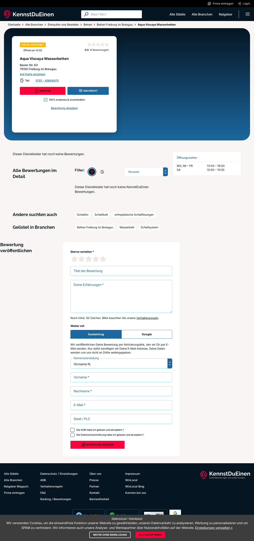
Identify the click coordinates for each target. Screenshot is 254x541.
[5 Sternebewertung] (103, 259)
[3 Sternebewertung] (89, 259)
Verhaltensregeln (147, 318)
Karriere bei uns (135, 492)
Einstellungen (69, 473)
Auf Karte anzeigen (32, 74)
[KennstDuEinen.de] (29, 14)
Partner (94, 486)
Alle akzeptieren (150, 534)
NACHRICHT (88, 91)
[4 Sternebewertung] (96, 259)
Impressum (132, 473)
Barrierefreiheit (99, 499)
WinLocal (131, 480)
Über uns (95, 473)
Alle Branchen (202, 14)
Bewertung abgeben (64, 108)
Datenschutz (48, 473)
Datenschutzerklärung (93, 434)
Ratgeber (225, 14)
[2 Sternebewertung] (81, 259)
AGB (83, 429)
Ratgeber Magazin (16, 486)
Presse (94, 480)
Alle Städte (177, 14)
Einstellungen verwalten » (214, 528)
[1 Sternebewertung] (74, 259)
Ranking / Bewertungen (55, 499)
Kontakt (94, 492)
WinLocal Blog (134, 486)
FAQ (43, 492)
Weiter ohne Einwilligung (110, 534)
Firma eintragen (14, 492)
